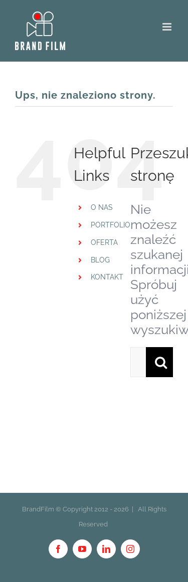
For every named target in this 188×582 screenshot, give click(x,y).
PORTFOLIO (110, 225)
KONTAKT (107, 277)
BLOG (100, 260)
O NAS (102, 207)
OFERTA (104, 242)
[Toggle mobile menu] (167, 27)
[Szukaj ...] (138, 362)
